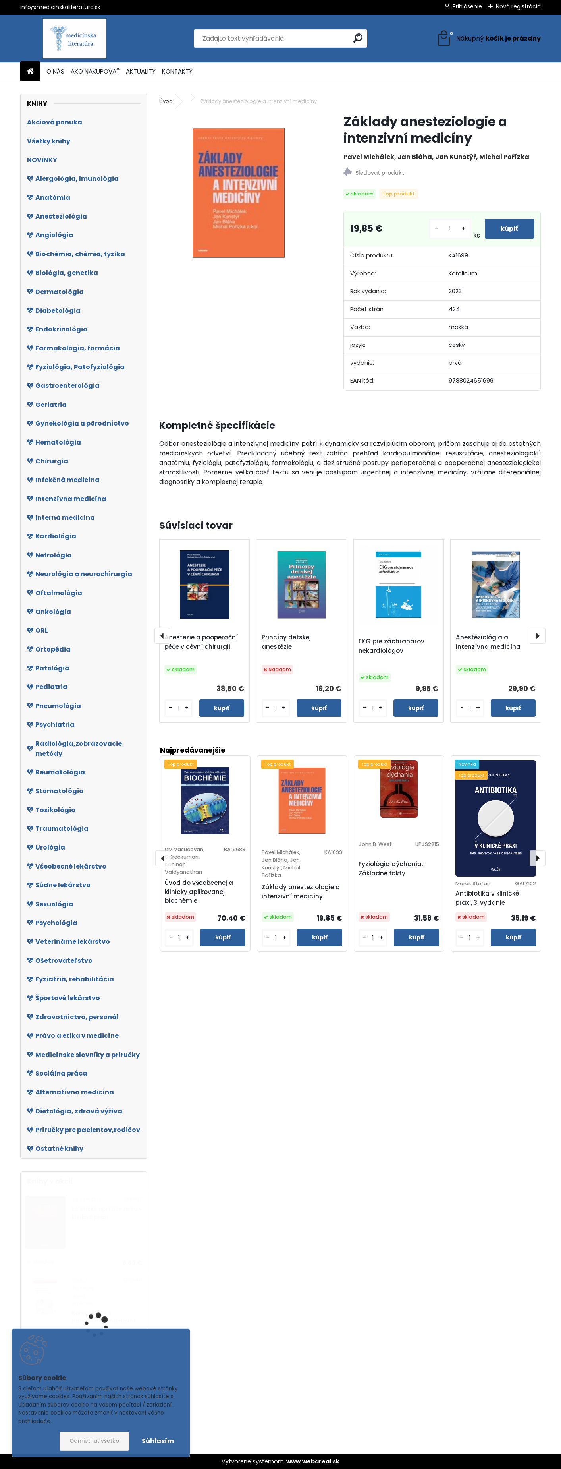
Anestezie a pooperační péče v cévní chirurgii (201, 642)
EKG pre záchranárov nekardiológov (391, 646)
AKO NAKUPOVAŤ (95, 71)
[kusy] (449, 229)
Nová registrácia (518, 6)
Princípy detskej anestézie (286, 642)
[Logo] (74, 38)
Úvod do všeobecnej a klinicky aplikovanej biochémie (199, 892)
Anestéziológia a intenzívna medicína (488, 642)
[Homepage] (30, 72)
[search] (357, 38)
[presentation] (162, 636)
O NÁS (55, 71)
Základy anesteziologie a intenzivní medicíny (301, 891)
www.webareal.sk (312, 1461)
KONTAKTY (177, 71)
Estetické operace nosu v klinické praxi (107, 1213)
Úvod (166, 101)
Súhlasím (158, 1441)
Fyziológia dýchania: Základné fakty (391, 868)
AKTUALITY (141, 71)
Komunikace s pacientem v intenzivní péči (103, 1321)
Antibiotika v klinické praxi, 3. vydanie (487, 898)
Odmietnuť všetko (94, 1441)
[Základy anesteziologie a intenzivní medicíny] (238, 193)
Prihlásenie (467, 6)
